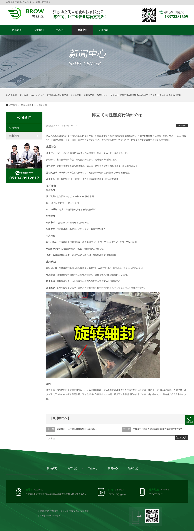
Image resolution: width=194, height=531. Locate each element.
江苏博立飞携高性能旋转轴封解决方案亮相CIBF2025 (157, 429)
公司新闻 (42, 105)
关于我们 (39, 30)
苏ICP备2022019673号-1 (49, 516)
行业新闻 (14, 135)
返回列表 (182, 125)
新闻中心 (82, 30)
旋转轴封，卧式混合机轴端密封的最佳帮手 (77, 429)
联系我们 (104, 30)
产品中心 (60, 30)
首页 (23, 105)
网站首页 (17, 30)
